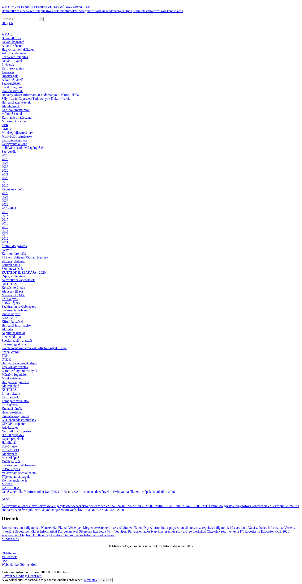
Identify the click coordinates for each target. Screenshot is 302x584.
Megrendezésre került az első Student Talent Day (116, 527)
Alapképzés (9, 454)
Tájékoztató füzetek (15, 367)
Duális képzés (11, 314)
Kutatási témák (12, 408)
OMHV (7, 129)
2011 (5, 242)
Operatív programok (15, 416)
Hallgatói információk (16, 325)
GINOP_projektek (14, 423)
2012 (5, 238)
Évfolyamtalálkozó (14, 144)
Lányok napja (11, 265)
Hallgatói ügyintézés (15, 382)
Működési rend (12, 113)
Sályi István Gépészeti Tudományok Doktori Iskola (36, 98)
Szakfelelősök (11, 83)
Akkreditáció (10, 386)
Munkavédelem (12, 378)
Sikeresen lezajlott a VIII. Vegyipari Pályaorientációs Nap (118, 531)
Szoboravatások (12, 268)
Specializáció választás (17, 340)
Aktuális (7, 329)
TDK (5, 355)
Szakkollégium (12, 87)
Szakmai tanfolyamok (16, 310)
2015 (5, 227)
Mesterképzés (11, 457)
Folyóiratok (9, 446)
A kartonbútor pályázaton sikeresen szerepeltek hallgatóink (190, 527)
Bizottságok (10, 76)
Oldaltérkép (10, 553)
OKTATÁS (19, 7)
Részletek (90, 580)
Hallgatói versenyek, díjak (19, 363)
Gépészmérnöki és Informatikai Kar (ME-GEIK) (34, 491)
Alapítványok (11, 106)
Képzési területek (13, 287)
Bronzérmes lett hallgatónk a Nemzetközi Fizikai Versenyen (42, 527)
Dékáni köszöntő (13, 42)
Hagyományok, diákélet (18, 49)
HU (4, 23)
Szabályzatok (11, 352)
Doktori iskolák (12, 91)
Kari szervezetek (13, 68)
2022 (5, 170)
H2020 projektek (13, 435)
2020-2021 (9, 208)
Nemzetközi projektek (16, 431)
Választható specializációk (19, 473)
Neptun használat (13, 333)
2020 (5, 178)
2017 (5, 219)
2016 (5, 223)
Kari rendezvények (112, 11)
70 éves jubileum (13, 261)
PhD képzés (10, 299)
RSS (5, 561)
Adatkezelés (10, 427)
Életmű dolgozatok (14, 246)
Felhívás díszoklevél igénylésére (23, 148)
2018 (5, 185)
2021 (5, 174)
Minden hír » (10, 539)
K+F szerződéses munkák (19, 420)
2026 (5, 155)
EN (11, 23)
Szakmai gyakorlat (14, 344)
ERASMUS (10, 318)
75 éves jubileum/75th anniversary (25, 257)
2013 (5, 234)
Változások (9, 557)
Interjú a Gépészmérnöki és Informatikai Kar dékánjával (41, 531)
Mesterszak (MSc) (14, 295)
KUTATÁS (34, 7)
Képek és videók (13, 189)
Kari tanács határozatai (17, 117)
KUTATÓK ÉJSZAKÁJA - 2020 (24, 272)
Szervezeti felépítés (34, 11)
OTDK (6, 359)
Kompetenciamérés (15, 480)
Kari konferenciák (14, 253)
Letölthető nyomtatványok (19, 371)
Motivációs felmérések (17, 136)
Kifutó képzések (12, 321)
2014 (5, 231)
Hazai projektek (12, 412)
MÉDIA (64, 7)
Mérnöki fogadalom (15, 374)
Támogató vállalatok (15, 401)
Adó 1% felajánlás (14, 53)
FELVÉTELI (50, 7)
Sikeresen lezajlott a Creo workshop (182, 531)
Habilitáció (9, 442)
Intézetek (8, 64)
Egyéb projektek (13, 439)
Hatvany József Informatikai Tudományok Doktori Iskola (40, 95)
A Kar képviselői (13, 79)
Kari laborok (10, 397)
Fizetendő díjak (12, 337)
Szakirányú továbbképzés (19, 306)
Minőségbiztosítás (87, 11)
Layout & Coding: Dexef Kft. (22, 576)
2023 (5, 166)
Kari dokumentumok (61, 11)
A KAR (7, 7)
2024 (5, 163)
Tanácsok (8, 72)
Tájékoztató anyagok (16, 476)
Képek (6, 499)
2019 (5, 182)
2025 (5, 159)
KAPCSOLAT (80, 7)
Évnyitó (7, 250)
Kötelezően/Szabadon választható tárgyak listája (34, 348)
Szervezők (9, 151)
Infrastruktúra (11, 393)
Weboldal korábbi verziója (19, 564)
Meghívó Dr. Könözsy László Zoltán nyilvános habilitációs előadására (68, 535)
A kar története (12, 45)
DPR (5, 125)
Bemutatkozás (11, 11)
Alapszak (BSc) (12, 291)
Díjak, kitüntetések (137, 11)
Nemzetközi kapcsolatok (166, 11)
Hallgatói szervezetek (16, 102)
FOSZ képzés (11, 302)
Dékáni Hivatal (12, 61)
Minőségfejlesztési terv (17, 132)
